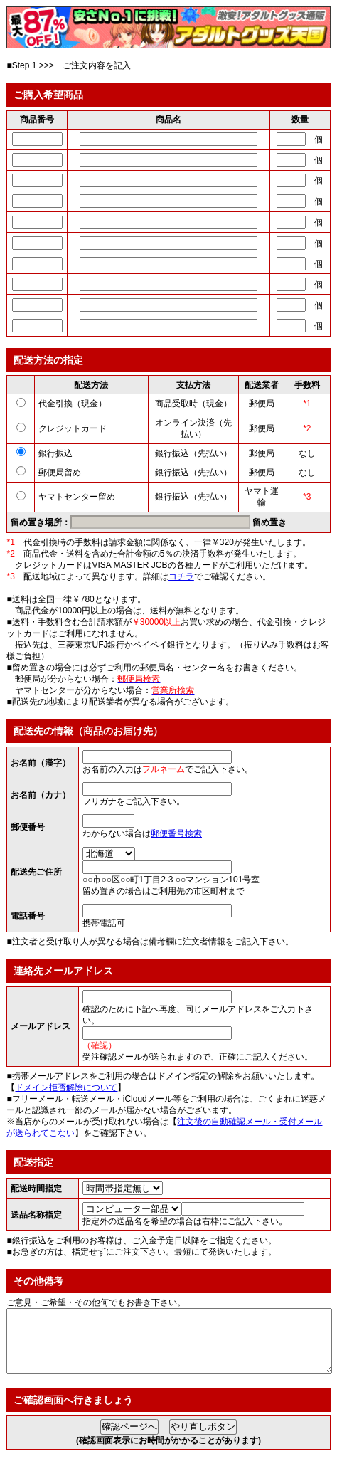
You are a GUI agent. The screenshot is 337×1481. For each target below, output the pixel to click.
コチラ (181, 576)
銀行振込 (55, 453)
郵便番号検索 (176, 833)
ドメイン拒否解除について (66, 1087)
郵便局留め (59, 473)
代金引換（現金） (72, 404)
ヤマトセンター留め (76, 497)
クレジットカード (72, 428)
